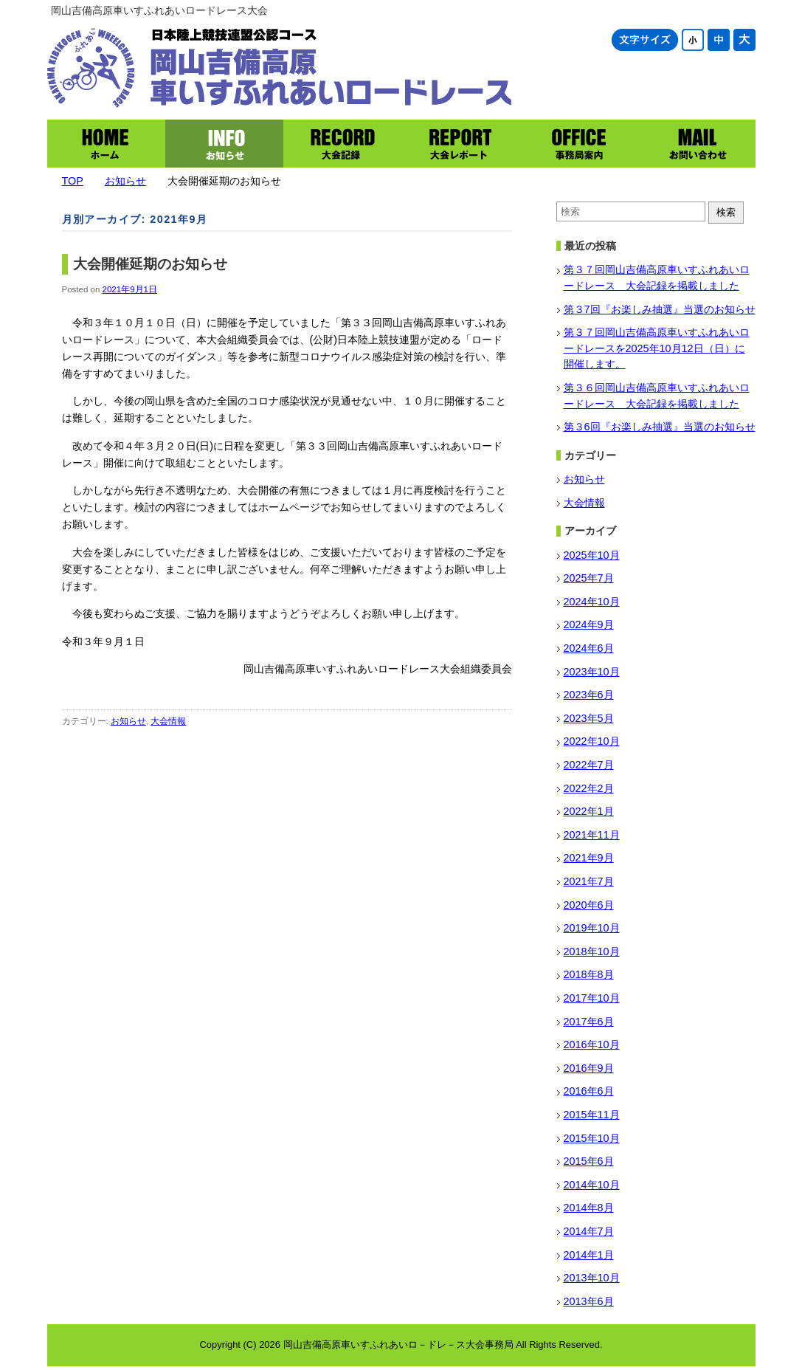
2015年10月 (592, 1138)
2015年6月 (589, 1161)
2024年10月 (592, 601)
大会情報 (168, 721)
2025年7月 (589, 578)
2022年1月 (589, 811)
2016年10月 (592, 1044)
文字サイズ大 (744, 40)
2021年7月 (589, 881)
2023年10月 (592, 672)
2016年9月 (589, 1068)
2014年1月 (589, 1255)
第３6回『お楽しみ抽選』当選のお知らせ (660, 427)
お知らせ (224, 144)
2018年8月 (589, 974)
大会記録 (342, 144)
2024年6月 (589, 648)
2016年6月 (589, 1091)
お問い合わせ (696, 144)
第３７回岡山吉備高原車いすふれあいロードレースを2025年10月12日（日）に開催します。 (657, 348)
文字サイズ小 (693, 40)
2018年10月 (592, 951)
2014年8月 (589, 1208)
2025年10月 (592, 555)
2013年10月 (592, 1278)
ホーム (106, 144)
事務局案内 (578, 144)
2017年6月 (589, 1022)
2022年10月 (592, 741)
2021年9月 (589, 858)
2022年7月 (589, 765)
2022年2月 (589, 788)
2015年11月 (592, 1115)
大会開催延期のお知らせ (150, 264)
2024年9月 (589, 624)
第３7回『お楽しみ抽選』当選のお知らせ (660, 309)
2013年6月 (589, 1301)
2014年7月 (589, 1231)
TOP (72, 181)
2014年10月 (592, 1185)
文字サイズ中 (719, 40)
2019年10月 (592, 928)
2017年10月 (592, 998)
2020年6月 (589, 905)
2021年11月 (592, 835)
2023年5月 (589, 718)
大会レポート (460, 144)
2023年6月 (589, 695)
